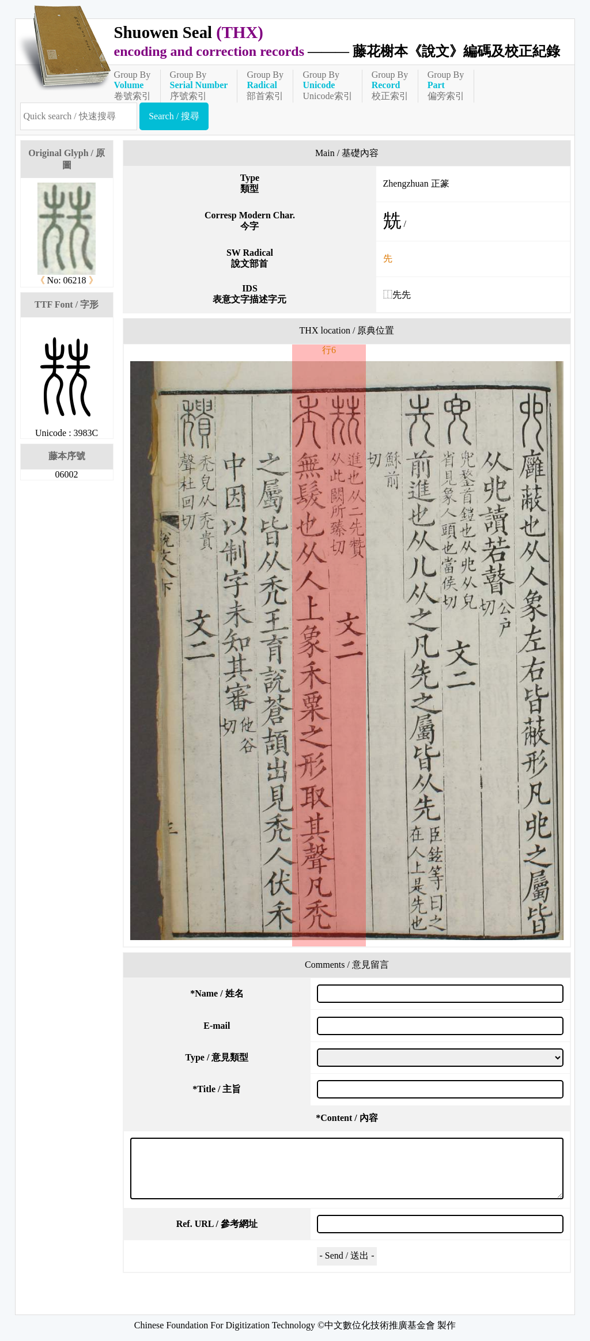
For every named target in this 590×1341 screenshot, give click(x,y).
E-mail (216, 1026)
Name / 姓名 (216, 993)
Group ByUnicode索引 (327, 85)
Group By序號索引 (199, 85)
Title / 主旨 (216, 1089)
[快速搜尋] (79, 116)
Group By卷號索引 (132, 85)
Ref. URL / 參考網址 (217, 1224)
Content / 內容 (347, 1118)
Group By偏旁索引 (446, 85)
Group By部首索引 (265, 85)
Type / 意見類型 (216, 1057)
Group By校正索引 (390, 85)
